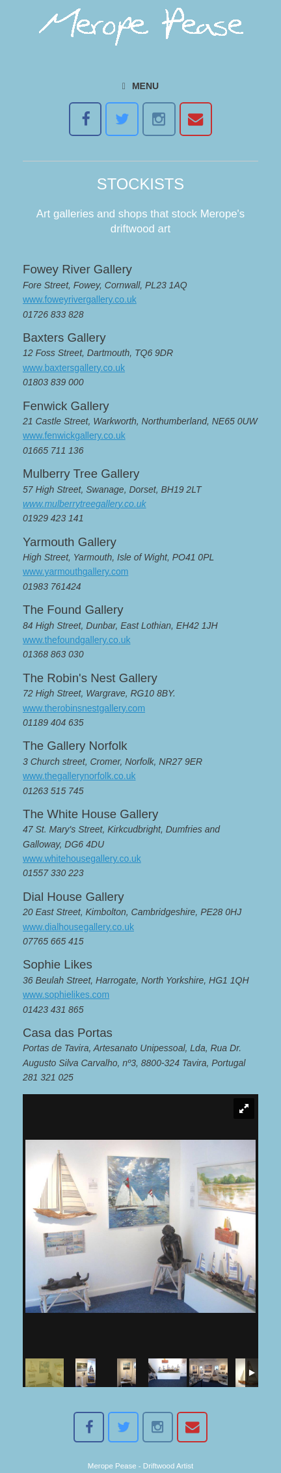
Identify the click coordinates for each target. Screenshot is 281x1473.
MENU (140, 86)
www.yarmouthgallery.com (75, 571)
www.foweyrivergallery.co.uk (80, 299)
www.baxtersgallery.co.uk (74, 368)
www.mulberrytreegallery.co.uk (84, 504)
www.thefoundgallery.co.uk (77, 640)
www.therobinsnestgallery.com (84, 708)
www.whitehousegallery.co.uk (82, 858)
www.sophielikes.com (66, 994)
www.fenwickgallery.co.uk (74, 435)
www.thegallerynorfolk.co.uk (79, 776)
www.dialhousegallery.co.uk (78, 927)
